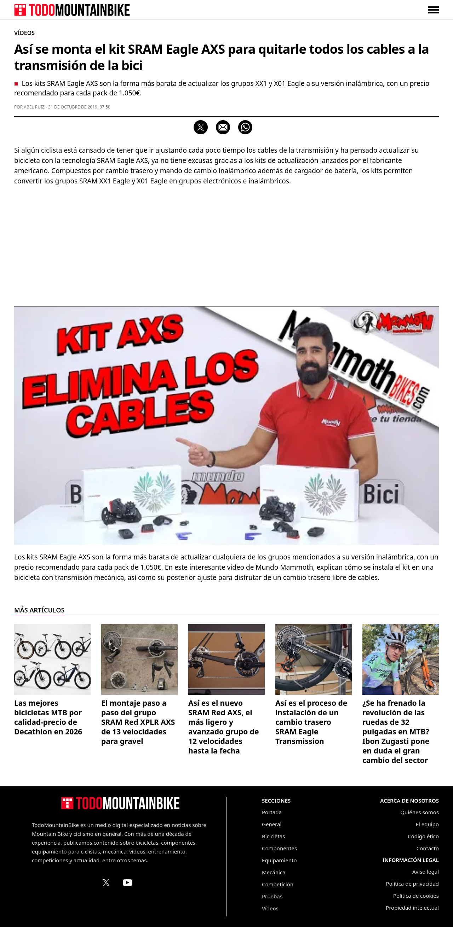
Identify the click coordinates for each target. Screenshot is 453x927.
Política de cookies (416, 895)
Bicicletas (273, 836)
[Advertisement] (226, 242)
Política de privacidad (412, 883)
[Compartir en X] (201, 127)
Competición (277, 884)
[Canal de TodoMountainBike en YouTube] (127, 882)
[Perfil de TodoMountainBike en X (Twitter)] (106, 882)
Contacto (428, 848)
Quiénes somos (419, 812)
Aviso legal (425, 871)
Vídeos (270, 908)
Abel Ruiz (34, 107)
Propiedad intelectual (412, 907)
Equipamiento (279, 860)
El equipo (427, 824)
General (271, 824)
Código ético (423, 836)
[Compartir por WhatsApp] (245, 127)
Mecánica (273, 872)
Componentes (279, 848)
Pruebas (272, 896)
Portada (272, 812)
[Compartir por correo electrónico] (223, 127)
